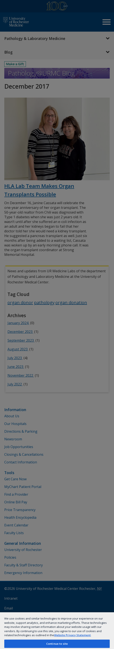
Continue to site (57, 644)
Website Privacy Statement (72, 635)
